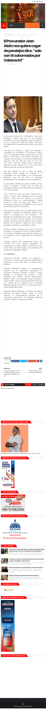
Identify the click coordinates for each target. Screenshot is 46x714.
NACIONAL (10, 34)
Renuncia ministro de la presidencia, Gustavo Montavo (26, 573)
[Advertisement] (23, 87)
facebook (41, 390)
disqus (35, 390)
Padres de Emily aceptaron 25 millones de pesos (24, 581)
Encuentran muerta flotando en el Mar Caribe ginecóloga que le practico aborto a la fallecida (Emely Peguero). (27, 555)
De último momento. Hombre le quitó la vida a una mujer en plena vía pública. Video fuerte (26, 565)
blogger (28, 390)
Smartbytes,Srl (28, 712)
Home (5, 34)
